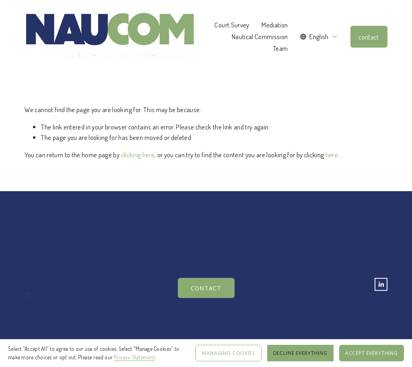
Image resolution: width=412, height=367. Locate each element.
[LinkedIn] (381, 284)
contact (368, 36)
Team (280, 48)
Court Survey (231, 24)
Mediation (275, 24)
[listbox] (319, 36)
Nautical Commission (260, 36)
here (331, 154)
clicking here (137, 154)
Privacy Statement (134, 357)
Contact (206, 288)
